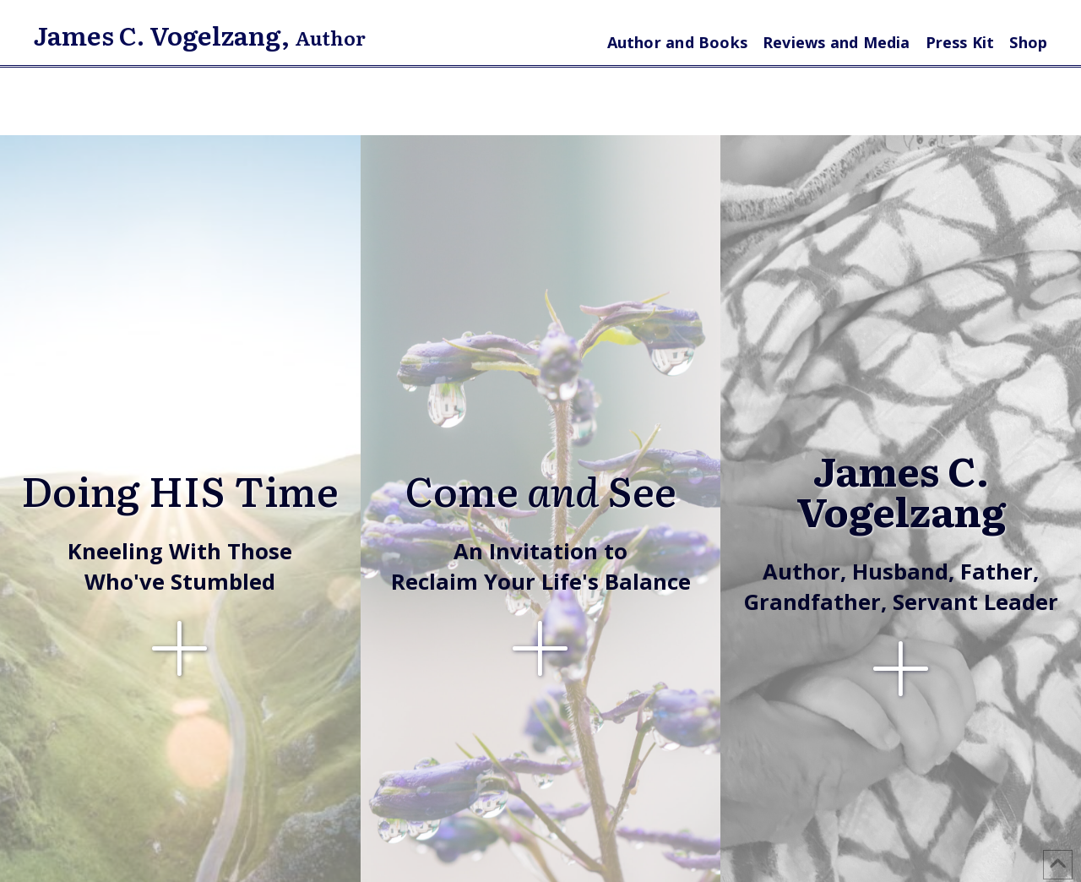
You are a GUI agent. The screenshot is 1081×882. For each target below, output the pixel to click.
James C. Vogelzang (157, 34)
